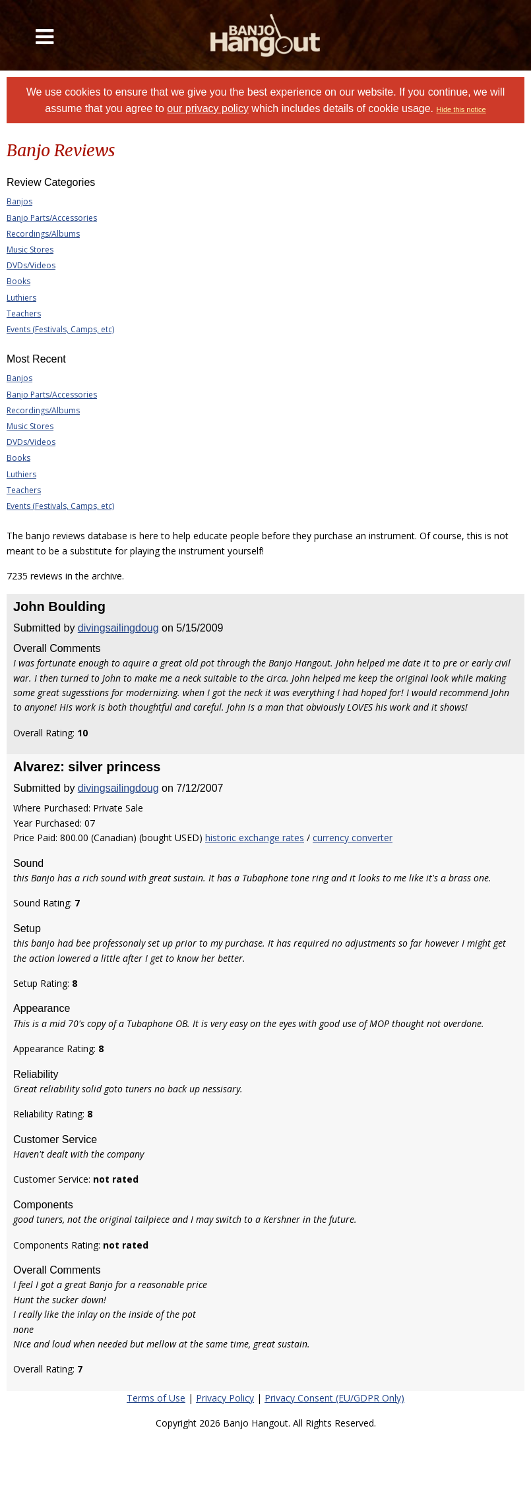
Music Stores (30, 249)
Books (18, 281)
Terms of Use (156, 1398)
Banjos (19, 201)
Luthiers (21, 297)
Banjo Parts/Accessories (52, 217)
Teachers (24, 313)
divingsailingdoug (118, 628)
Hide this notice (461, 109)
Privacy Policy (225, 1398)
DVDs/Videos (31, 265)
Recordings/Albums (43, 233)
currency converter (352, 837)
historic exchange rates (254, 837)
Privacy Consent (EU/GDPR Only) (334, 1398)
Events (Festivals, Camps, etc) (60, 329)
